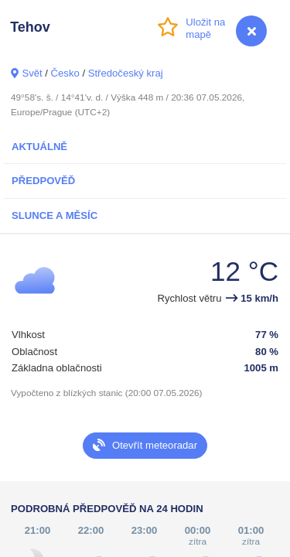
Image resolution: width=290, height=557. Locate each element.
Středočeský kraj (125, 73)
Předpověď (43, 180)
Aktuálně (39, 146)
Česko (65, 73)
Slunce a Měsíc (54, 215)
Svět (32, 73)
